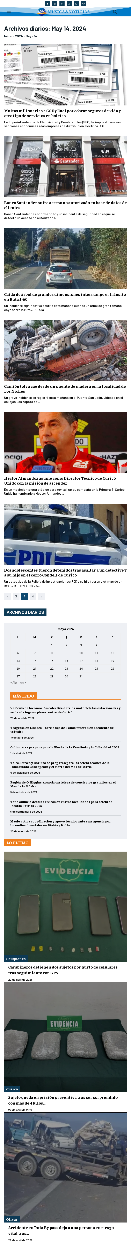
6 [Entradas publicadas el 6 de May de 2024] (18, 653)
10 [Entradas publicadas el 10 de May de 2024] (81, 653)
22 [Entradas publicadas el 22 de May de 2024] (51, 668)
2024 (19, 36)
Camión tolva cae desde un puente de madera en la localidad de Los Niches (65, 388)
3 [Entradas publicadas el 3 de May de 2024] (81, 645)
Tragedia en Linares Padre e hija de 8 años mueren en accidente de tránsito (62, 729)
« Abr (13, 682)
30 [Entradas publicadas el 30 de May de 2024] (66, 676)
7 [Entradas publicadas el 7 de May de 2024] (35, 653)
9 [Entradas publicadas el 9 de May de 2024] (66, 653)
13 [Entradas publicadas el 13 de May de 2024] (18, 661)
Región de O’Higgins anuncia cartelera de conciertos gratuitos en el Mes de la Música (63, 784)
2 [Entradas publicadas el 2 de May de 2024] (66, 645)
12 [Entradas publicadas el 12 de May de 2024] (112, 653)
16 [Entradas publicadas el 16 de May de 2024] (66, 661)
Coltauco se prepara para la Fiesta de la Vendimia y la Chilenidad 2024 (64, 747)
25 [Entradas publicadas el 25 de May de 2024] (96, 668)
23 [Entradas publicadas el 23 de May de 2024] (66, 668)
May (28, 36)
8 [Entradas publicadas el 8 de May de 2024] (52, 653)
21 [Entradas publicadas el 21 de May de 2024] (34, 668)
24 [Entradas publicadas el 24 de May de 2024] (81, 668)
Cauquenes (16, 958)
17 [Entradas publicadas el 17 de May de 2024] (81, 661)
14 (35, 36)
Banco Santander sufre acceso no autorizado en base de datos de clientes (65, 205)
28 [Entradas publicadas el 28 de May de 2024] (34, 676)
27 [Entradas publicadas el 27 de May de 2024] (18, 676)
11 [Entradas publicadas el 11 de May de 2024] (96, 653)
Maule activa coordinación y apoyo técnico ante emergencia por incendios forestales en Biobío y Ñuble (60, 823)
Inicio (8, 36)
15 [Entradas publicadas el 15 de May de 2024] (51, 661)
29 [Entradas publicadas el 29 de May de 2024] (51, 676)
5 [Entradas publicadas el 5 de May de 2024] (112, 645)
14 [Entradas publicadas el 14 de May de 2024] (34, 661)
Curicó (12, 1088)
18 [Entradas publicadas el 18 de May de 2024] (96, 661)
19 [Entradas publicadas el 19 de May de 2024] (112, 661)
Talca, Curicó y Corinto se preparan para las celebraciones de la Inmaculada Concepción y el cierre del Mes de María (60, 765)
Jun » (23, 682)
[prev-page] (7, 596)
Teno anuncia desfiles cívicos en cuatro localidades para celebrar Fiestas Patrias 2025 (61, 803)
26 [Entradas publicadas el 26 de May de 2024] (112, 668)
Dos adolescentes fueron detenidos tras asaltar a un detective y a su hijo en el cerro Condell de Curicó (65, 572)
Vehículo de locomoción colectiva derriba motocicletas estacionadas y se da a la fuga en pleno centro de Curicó (65, 710)
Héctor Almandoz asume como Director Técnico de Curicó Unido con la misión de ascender (60, 480)
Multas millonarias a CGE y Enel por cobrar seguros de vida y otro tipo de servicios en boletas (62, 113)
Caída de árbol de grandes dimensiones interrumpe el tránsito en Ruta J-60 (65, 297)
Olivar (12, 1219)
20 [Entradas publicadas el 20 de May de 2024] (18, 668)
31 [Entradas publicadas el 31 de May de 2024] (81, 676)
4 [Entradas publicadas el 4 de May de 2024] (96, 645)
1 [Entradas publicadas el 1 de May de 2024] (52, 645)
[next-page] (41, 596)
